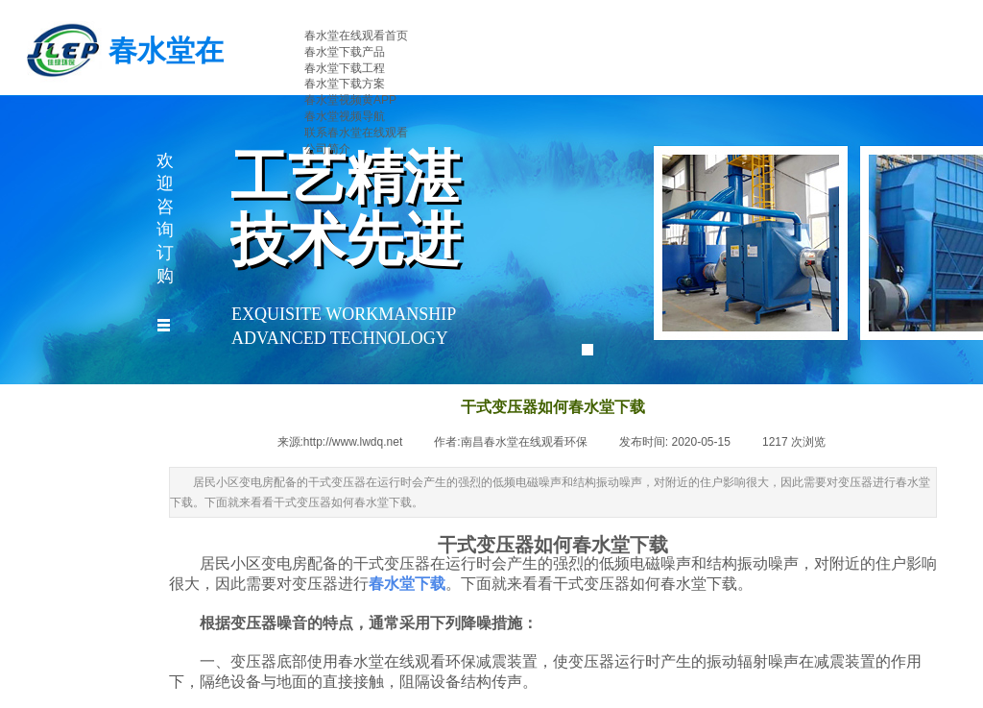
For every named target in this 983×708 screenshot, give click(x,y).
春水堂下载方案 (344, 83)
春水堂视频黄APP (350, 100)
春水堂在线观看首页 (356, 35)
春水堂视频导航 (344, 116)
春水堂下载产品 (344, 52)
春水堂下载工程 (344, 68)
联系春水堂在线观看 (356, 132)
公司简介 (327, 149)
